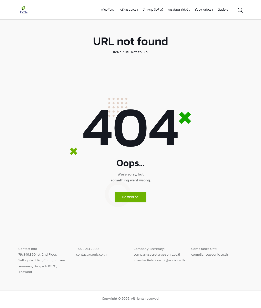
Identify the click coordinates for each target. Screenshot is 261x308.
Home (117, 52)
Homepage (130, 198)
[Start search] (240, 10)
